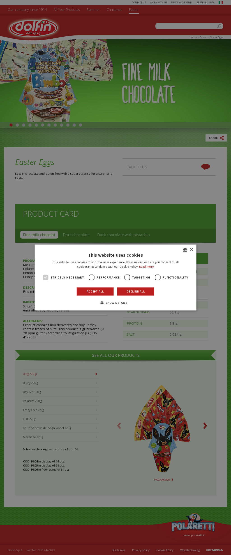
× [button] (191, 250)
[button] (115, 302)
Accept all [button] (95, 291)
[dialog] (115, 277)
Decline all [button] (136, 291)
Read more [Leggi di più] (146, 266)
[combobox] (185, 250)
